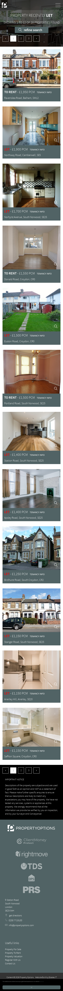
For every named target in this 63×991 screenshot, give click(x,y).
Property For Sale (13, 949)
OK (31, 987)
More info (41, 981)
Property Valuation (13, 956)
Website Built (40, 977)
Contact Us (10, 963)
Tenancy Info (44, 92)
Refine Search (30, 30)
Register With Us (12, 960)
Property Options (27, 977)
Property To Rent (13, 952)
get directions (13, 915)
